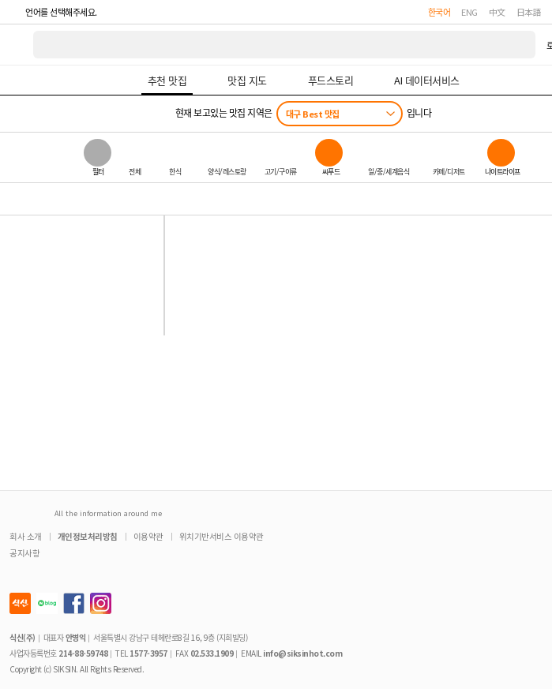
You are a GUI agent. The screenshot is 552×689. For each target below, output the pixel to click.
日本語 (529, 12)
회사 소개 (25, 536)
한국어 (439, 12)
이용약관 (148, 536)
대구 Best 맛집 (313, 113)
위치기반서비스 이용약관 (221, 536)
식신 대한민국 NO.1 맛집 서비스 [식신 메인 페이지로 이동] (17, 44)
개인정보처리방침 (88, 536)
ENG (469, 12)
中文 (497, 12)
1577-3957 (148, 653)
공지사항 (24, 553)
